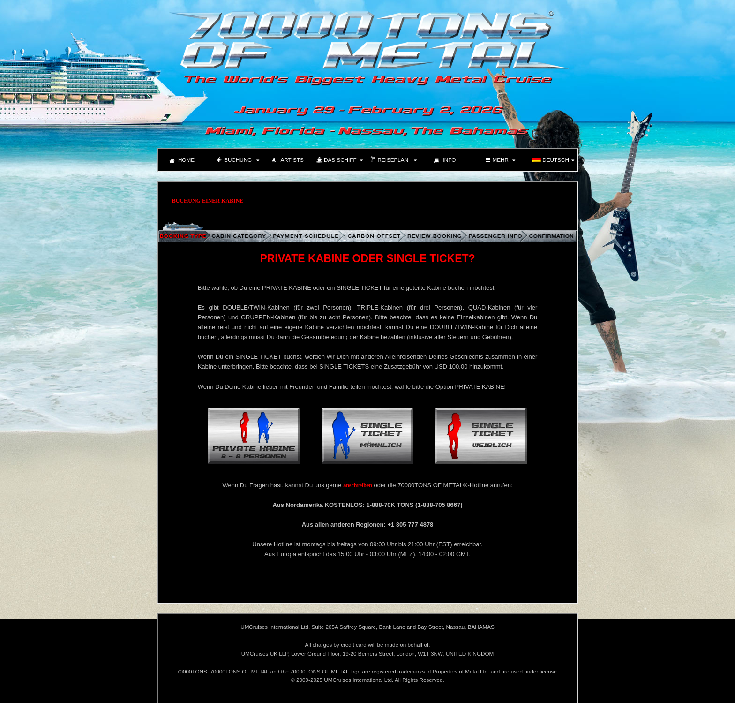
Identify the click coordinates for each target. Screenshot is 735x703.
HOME (182, 161)
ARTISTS (287, 161)
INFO (445, 161)
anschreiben (357, 485)
